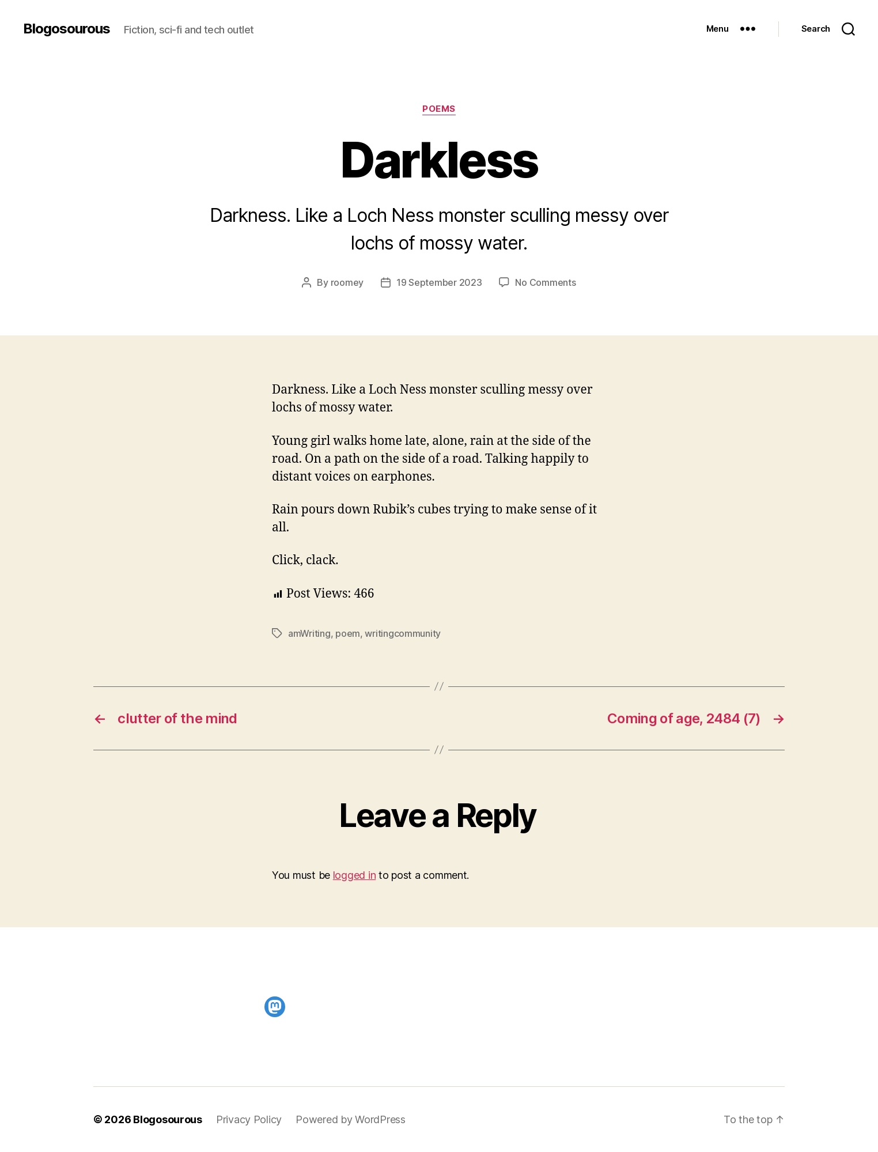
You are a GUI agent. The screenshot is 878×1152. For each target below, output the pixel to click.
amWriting (309, 633)
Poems (439, 109)
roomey (347, 282)
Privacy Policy (249, 1119)
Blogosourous (66, 29)
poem (347, 633)
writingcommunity (403, 633)
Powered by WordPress (351, 1119)
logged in (354, 875)
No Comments (545, 282)
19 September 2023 (439, 282)
